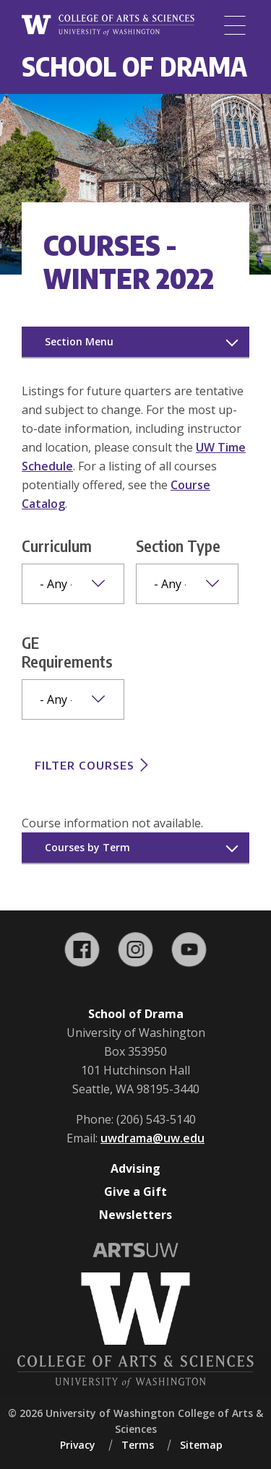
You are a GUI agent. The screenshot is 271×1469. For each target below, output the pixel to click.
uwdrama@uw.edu (152, 1138)
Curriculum (57, 545)
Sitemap (201, 1445)
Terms (137, 1445)
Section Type (178, 545)
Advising (135, 1168)
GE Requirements (67, 652)
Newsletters (135, 1215)
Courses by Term (87, 847)
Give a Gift (135, 1191)
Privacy (77, 1445)
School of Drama (134, 66)
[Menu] (234, 25)
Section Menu (79, 341)
